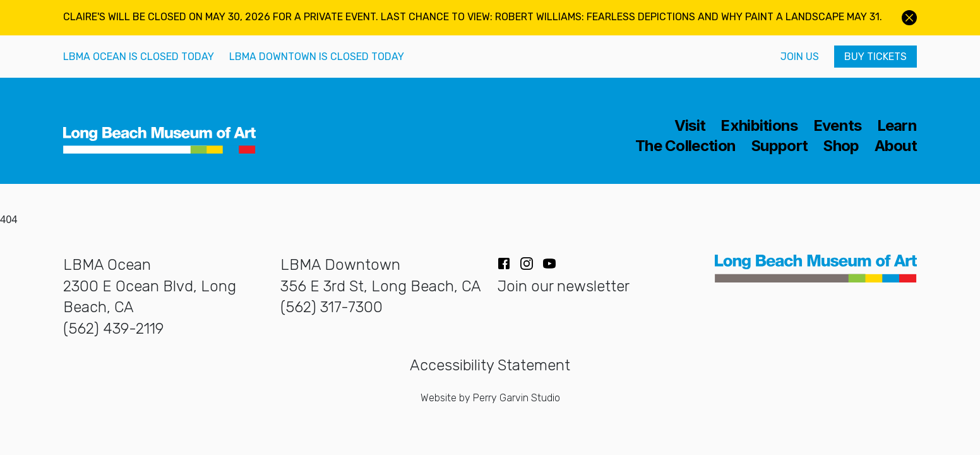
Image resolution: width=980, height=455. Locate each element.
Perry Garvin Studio (516, 398)
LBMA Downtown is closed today (316, 57)
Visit (690, 125)
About (896, 146)
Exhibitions (759, 125)
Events (837, 125)
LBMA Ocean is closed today (138, 57)
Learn (897, 125)
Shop (841, 146)
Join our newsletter (564, 286)
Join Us (799, 57)
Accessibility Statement (490, 365)
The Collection (685, 146)
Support (779, 146)
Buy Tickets (875, 57)
